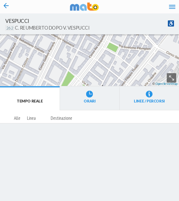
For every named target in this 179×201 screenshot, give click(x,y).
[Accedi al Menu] (172, 6)
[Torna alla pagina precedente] (6, 6)
